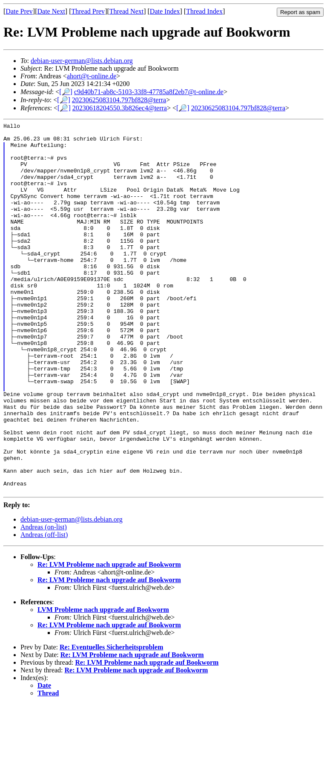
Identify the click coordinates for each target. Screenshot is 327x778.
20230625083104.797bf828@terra (119, 99)
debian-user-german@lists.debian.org (82, 60)
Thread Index (204, 11)
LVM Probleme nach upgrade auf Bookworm (103, 683)
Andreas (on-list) (43, 601)
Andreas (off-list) (44, 608)
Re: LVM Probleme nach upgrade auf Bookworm (109, 638)
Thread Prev (88, 11)
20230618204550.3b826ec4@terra (119, 108)
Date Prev (19, 11)
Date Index (165, 11)
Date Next (51, 11)
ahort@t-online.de (91, 76)
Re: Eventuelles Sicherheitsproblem (111, 721)
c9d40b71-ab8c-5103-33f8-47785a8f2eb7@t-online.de (149, 91)
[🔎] (65, 91)
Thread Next (126, 11)
